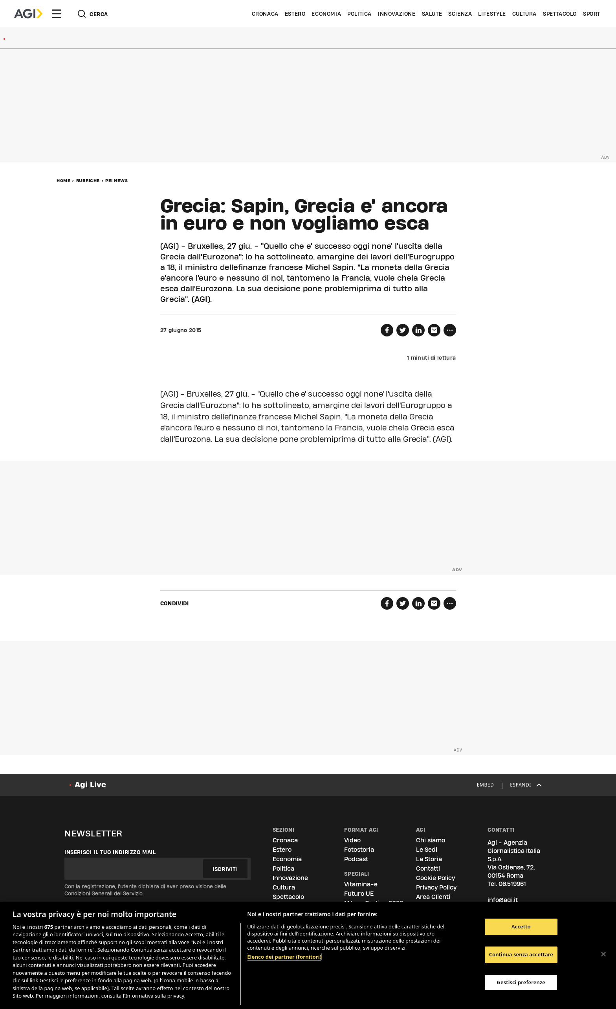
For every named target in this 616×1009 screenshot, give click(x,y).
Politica (359, 13)
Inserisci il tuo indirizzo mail (110, 852)
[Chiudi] (603, 954)
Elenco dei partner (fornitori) (284, 956)
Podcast (356, 859)
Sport (591, 13)
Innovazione (397, 13)
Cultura (524, 13)
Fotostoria (359, 849)
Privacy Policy (436, 887)
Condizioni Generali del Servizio (103, 893)
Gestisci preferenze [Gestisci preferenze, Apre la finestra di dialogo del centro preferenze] (521, 982)
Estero (295, 13)
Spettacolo (560, 13)
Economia (326, 13)
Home (63, 180)
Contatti (428, 868)
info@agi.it (503, 900)
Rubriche (88, 180)
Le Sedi (426, 849)
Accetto (521, 926)
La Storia (429, 859)
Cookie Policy (435, 878)
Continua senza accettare (521, 954)
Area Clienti (433, 897)
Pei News (116, 180)
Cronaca (265, 13)
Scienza (460, 13)
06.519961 (512, 884)
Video (352, 840)
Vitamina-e (361, 884)
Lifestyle (492, 13)
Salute (432, 13)
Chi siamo (430, 840)
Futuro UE (359, 893)
